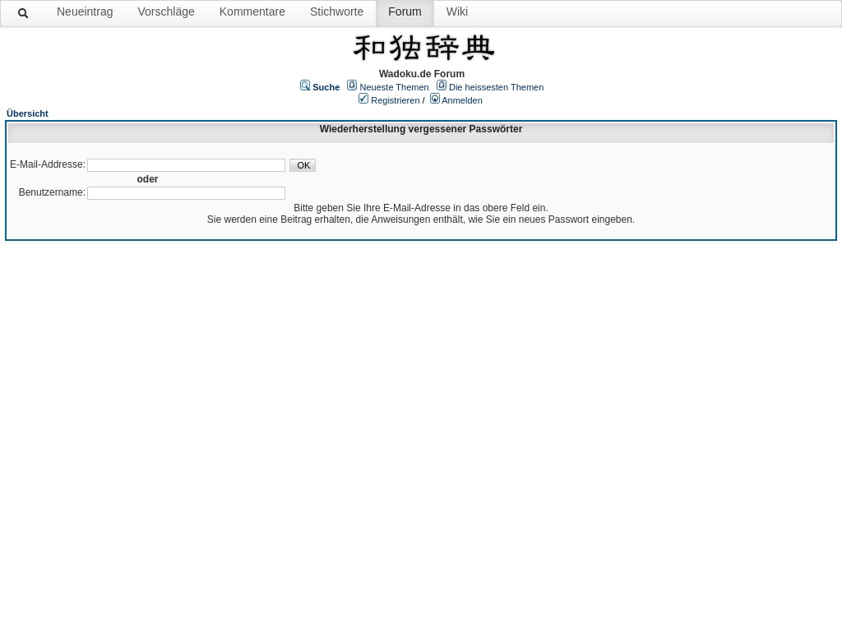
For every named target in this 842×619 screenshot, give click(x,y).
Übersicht (28, 113)
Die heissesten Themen (496, 87)
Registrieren (395, 100)
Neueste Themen (394, 87)
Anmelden (462, 100)
